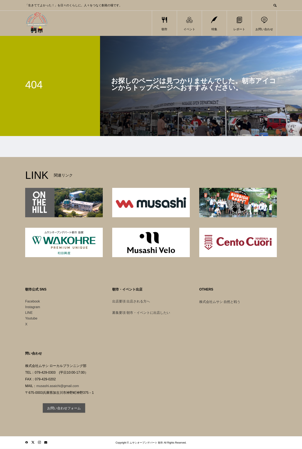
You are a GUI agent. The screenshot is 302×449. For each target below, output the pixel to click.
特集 (214, 23)
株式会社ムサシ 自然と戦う (219, 302)
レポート (239, 23)
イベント (189, 23)
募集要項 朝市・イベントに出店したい (141, 312)
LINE (29, 312)
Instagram (32, 307)
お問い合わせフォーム (64, 408)
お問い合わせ (264, 23)
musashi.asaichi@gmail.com (57, 386)
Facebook (32, 301)
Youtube (31, 318)
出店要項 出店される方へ (131, 301)
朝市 (164, 23)
